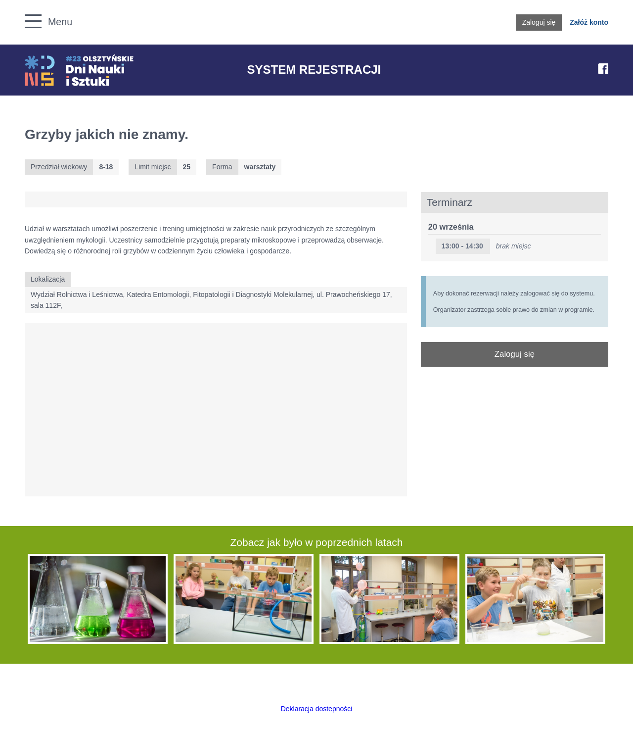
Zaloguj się (539, 22)
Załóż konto (589, 22)
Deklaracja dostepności (317, 709)
